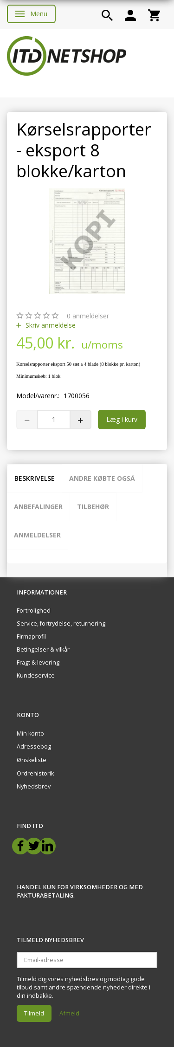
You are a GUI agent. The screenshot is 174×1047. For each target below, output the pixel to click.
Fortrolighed (34, 610)
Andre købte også (102, 478)
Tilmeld (34, 1013)
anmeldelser (88, 315)
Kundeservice (36, 675)
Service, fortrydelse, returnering (61, 623)
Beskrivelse (34, 478)
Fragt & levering (38, 662)
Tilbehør (93, 506)
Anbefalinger (38, 506)
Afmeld (69, 1013)
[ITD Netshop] (66, 55)
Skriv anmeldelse (50, 325)
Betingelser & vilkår (43, 649)
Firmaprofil (31, 636)
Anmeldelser (37, 534)
